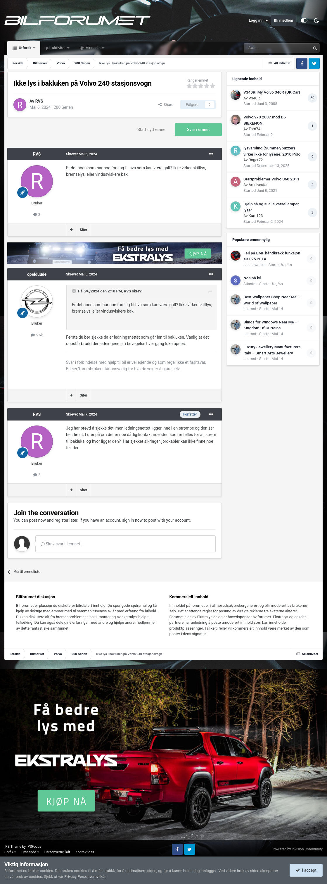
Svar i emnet (198, 129)
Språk (10, 852)
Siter (83, 230)
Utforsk (25, 48)
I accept (306, 870)
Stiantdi (249, 284)
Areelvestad (259, 184)
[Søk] (261, 48)
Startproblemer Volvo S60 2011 (271, 179)
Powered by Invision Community (298, 849)
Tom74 (254, 129)
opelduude (36, 274)
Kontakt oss (84, 852)
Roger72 (256, 160)
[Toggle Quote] (74, 291)
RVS (39, 101)
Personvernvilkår (57, 852)
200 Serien (63, 107)
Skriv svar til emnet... (62, 544)
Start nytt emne (152, 129)
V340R (254, 98)
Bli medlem (283, 20)
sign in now (132, 520)
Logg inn (258, 20)
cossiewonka (254, 265)
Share (165, 104)
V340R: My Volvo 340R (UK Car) (271, 92)
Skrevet (81, 154)
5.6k (37, 335)
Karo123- (256, 215)
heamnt (249, 308)
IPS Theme (12, 847)
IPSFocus (34, 847)
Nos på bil (252, 277)
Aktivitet (59, 48)
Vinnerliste (94, 48)
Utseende (30, 852)
